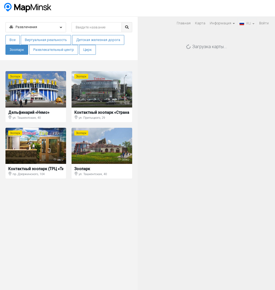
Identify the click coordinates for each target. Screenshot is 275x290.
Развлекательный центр (53, 50)
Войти (264, 23)
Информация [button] (222, 23)
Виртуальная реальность (46, 40)
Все (13, 40)
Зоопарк (17, 50)
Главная (184, 23)
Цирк (87, 50)
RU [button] (247, 23)
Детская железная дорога (98, 40)
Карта (200, 23)
